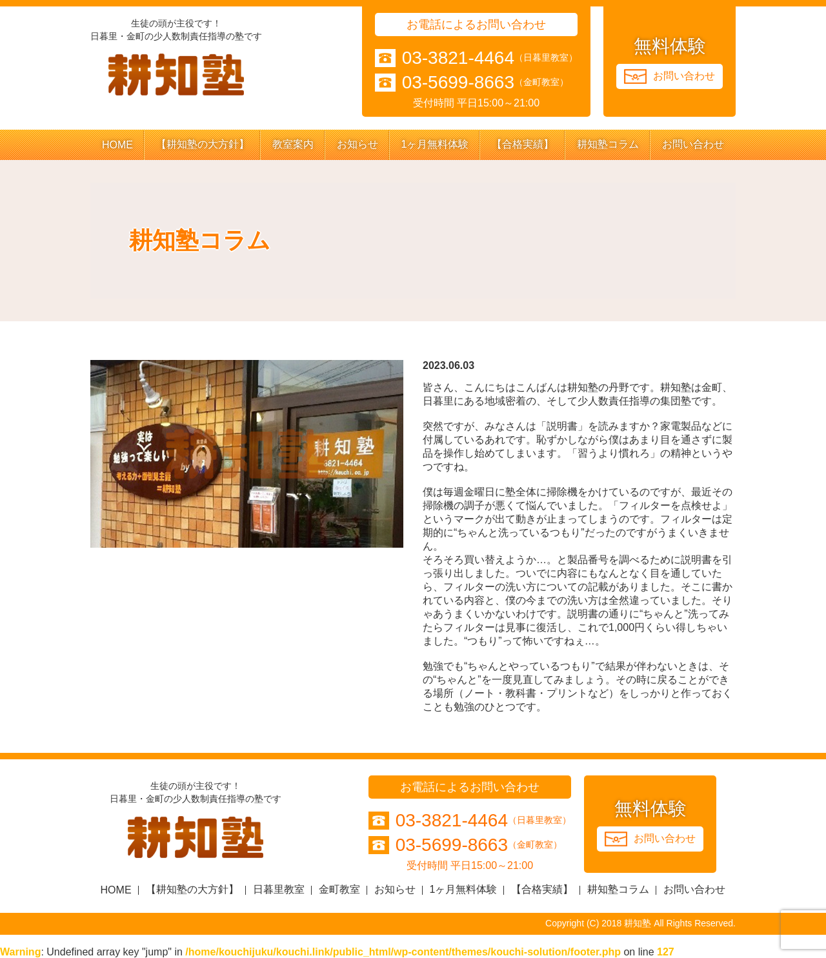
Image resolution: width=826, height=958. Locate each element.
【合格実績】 (523, 144)
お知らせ (357, 144)
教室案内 (293, 144)
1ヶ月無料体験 (435, 144)
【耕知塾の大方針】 (202, 144)
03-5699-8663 (458, 83)
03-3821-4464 (458, 58)
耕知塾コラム (608, 144)
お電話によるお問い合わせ (476, 24)
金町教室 (339, 889)
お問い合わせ (693, 144)
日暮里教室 (279, 889)
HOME (117, 144)
